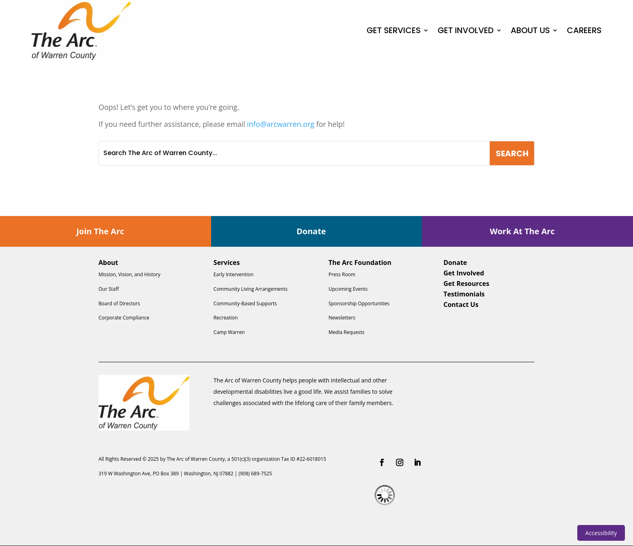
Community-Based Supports (245, 303)
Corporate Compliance (124, 317)
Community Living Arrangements (250, 289)
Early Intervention (234, 274)
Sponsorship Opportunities (359, 303)
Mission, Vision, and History (129, 274)
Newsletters (342, 317)
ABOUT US (530, 30)
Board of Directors (119, 303)
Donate (311, 231)
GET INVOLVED (466, 30)
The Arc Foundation (360, 262)
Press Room (342, 274)
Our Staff (109, 289)
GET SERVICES (394, 30)
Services (227, 262)
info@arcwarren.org (280, 124)
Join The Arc (100, 231)
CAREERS (584, 30)
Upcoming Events (348, 289)
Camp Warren (229, 332)
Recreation (226, 317)
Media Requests (347, 332)
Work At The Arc (522, 231)
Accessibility (601, 533)
